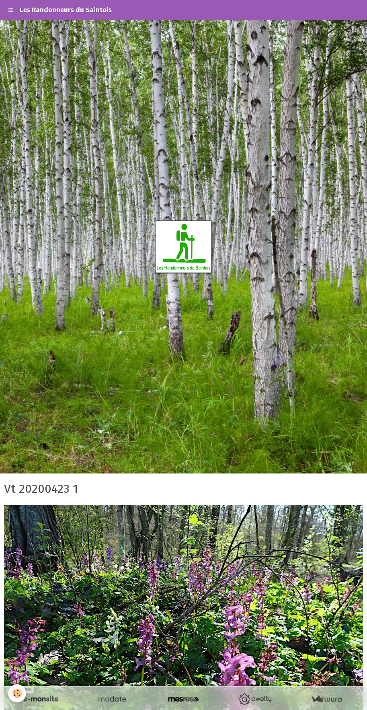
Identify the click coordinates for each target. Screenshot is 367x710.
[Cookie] (17, 693)
